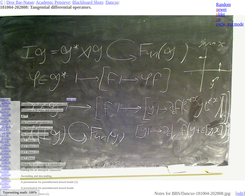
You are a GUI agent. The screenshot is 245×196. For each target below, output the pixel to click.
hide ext (71, 99)
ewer (221, 9)
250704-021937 (5, 116)
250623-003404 (5, 152)
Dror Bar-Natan (20, 2)
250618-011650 (5, 170)
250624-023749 (5, 128)
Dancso (111, 2)
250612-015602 (5, 182)
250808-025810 (5, 110)
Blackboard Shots (87, 2)
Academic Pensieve (53, 2)
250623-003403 (5, 158)
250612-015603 (5, 176)
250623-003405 (5, 146)
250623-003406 (5, 140)
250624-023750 (5, 122)
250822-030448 (5, 104)
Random (223, 4)
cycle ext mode (230, 24)
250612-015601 (5, 188)
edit (240, 193)
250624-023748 (5, 134)
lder (220, 14)
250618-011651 (5, 164)
